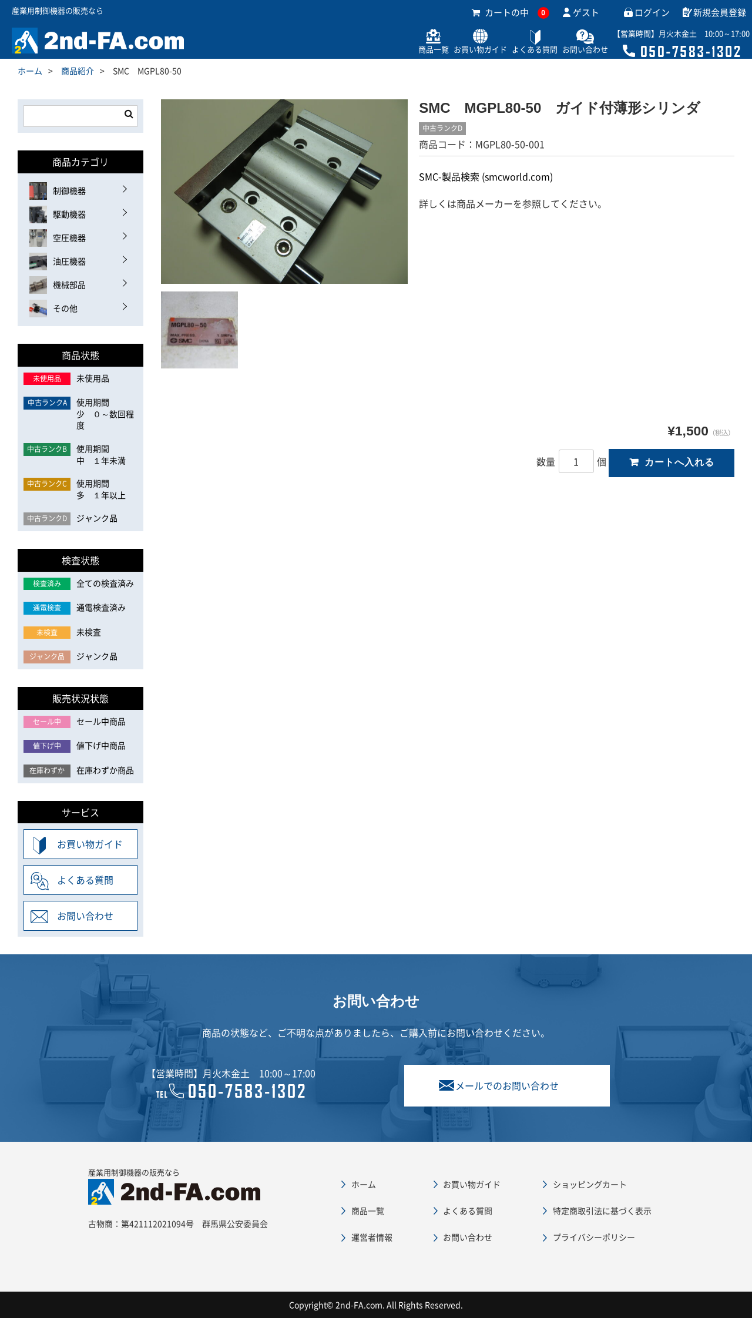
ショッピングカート (590, 1186)
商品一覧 (402, 51)
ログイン (652, 14)
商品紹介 (77, 73)
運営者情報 (371, 1239)
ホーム (30, 73)
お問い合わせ (574, 51)
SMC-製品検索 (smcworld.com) (486, 179)
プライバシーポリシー (594, 1239)
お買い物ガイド (455, 51)
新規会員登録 (719, 14)
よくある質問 (517, 51)
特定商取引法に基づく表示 (602, 1213)
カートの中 (510, 14)
